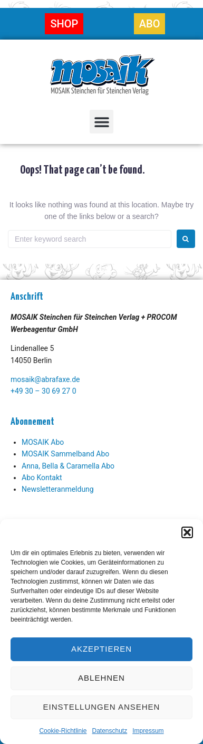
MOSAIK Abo (43, 442)
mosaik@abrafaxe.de (45, 379)
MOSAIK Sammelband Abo (65, 454)
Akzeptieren (101, 648)
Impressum (147, 731)
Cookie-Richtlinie (62, 731)
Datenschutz (110, 731)
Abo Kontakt (42, 477)
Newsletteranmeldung (58, 489)
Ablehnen (101, 677)
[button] (187, 532)
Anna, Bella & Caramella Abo (68, 466)
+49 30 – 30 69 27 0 (43, 391)
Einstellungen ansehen (101, 706)
